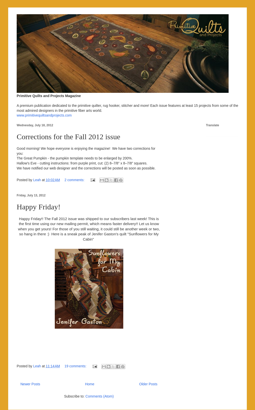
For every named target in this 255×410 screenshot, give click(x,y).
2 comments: (74, 180)
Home (89, 384)
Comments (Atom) (99, 396)
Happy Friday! (39, 207)
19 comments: (75, 366)
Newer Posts (30, 384)
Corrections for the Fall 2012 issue (68, 137)
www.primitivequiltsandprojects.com (44, 115)
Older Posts (148, 384)
